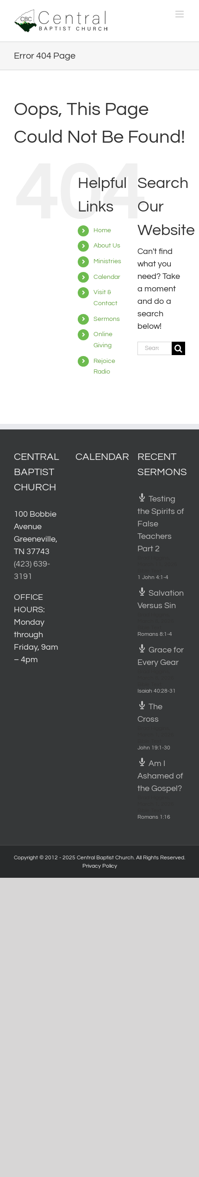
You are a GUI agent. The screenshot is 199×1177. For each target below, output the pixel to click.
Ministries (107, 261)
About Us (106, 245)
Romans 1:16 (153, 817)
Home (102, 230)
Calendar (106, 277)
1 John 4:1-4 (152, 577)
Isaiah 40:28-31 (156, 691)
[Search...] (154, 348)
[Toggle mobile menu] (180, 14)
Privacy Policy (99, 866)
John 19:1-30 (153, 748)
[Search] (178, 348)
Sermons (106, 319)
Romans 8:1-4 (154, 634)
